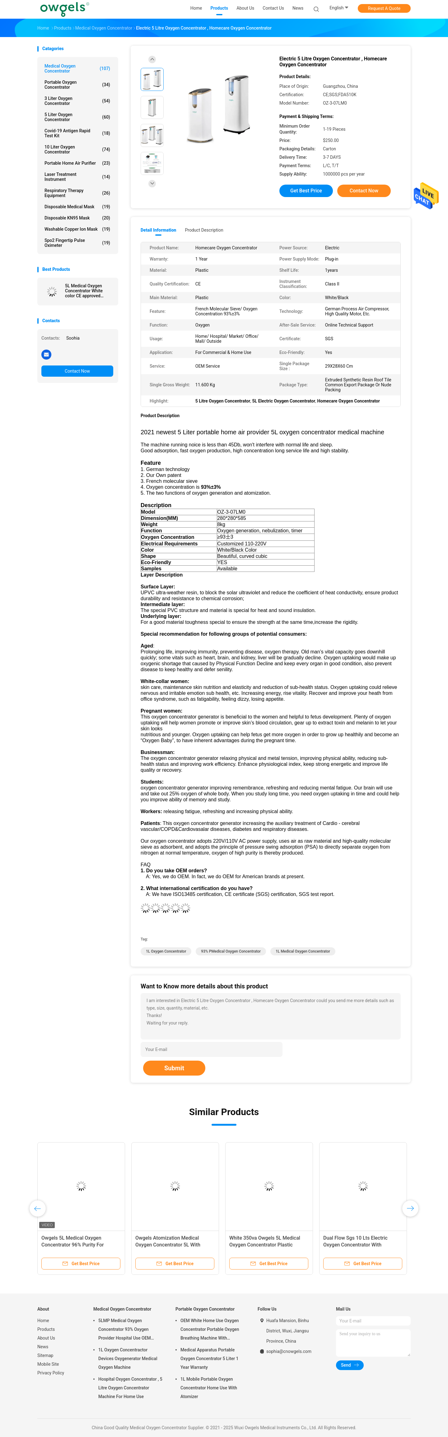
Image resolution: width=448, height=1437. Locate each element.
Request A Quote (384, 8)
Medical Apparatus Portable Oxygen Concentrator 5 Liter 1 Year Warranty (209, 1358)
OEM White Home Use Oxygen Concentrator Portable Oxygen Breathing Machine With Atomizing (209, 1330)
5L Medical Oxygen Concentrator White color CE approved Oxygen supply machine (88, 290)
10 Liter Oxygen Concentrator (77, 149)
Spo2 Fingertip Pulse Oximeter (77, 243)
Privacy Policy (50, 1372)
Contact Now (77, 371)
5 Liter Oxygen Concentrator (77, 117)
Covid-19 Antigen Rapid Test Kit (77, 133)
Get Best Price (306, 191)
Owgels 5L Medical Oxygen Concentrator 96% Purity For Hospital (72, 1245)
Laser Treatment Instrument (77, 177)
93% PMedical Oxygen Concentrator (231, 951)
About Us (46, 1338)
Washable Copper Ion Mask (77, 229)
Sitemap (45, 1355)
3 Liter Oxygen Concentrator (77, 101)
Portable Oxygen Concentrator (77, 85)
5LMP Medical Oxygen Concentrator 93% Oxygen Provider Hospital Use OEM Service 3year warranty (124, 1330)
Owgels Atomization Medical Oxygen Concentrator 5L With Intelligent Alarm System (167, 1245)
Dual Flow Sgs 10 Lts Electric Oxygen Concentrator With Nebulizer (355, 1245)
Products (46, 1329)
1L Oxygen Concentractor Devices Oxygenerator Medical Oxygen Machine (127, 1358)
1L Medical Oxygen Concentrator (303, 951)
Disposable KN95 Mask (77, 218)
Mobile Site (48, 1364)
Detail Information (158, 230)
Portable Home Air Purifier (77, 163)
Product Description (204, 230)
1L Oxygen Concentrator (166, 951)
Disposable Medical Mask (77, 207)
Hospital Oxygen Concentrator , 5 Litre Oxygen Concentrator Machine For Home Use (130, 1388)
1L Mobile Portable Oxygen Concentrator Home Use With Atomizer (208, 1388)
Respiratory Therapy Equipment (77, 193)
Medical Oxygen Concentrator (77, 68)
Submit (174, 1068)
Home (43, 1320)
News (42, 1346)
